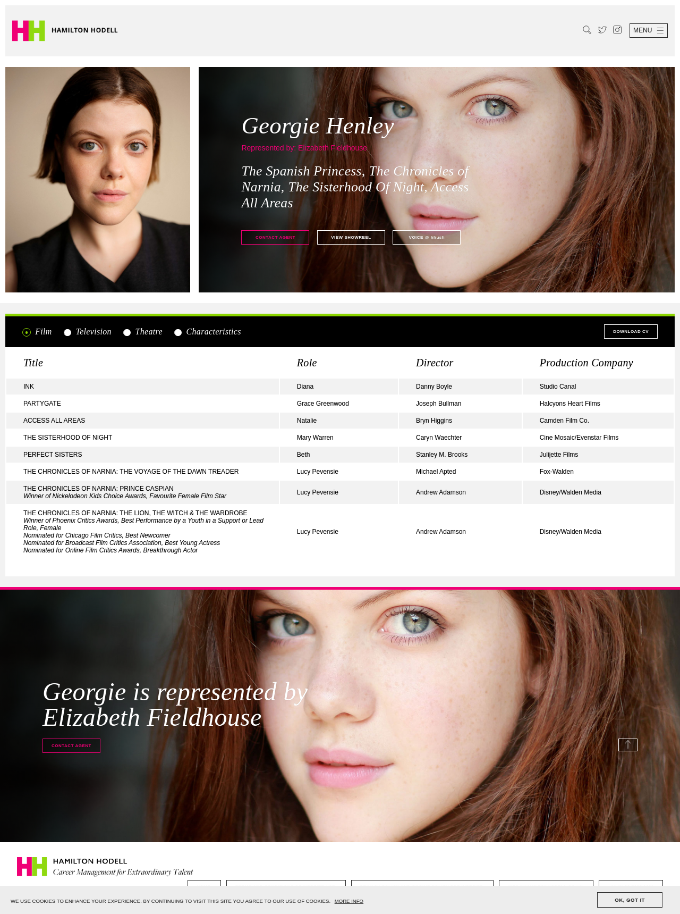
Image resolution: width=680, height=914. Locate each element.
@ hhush (427, 237)
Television (87, 332)
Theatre (142, 332)
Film (37, 332)
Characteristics (207, 332)
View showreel (351, 237)
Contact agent (275, 237)
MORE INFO (349, 901)
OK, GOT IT (630, 900)
